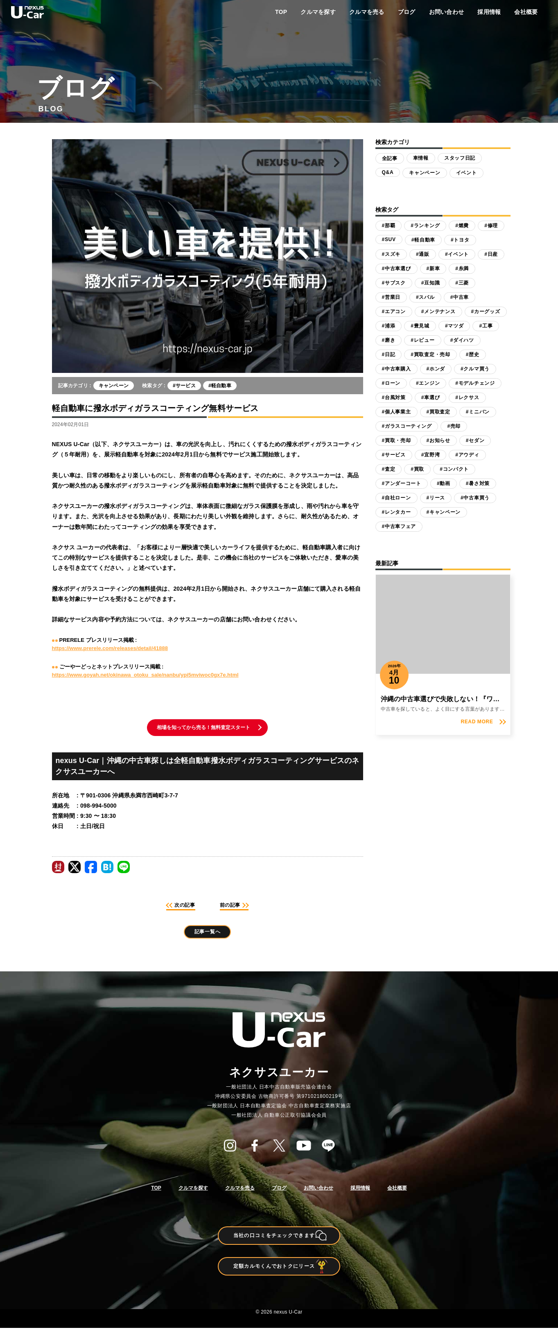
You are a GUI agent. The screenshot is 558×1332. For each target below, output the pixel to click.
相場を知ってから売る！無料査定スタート (203, 728)
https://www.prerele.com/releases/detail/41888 (110, 648)
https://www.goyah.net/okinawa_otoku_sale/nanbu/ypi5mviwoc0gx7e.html (145, 675)
